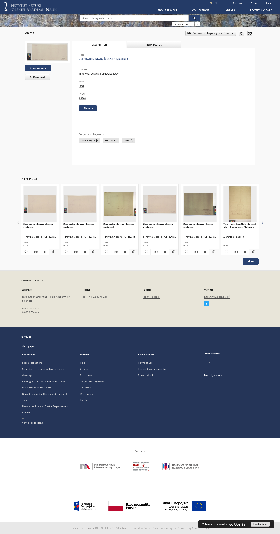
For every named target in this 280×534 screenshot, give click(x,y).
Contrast (238, 2)
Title (82, 362)
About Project (167, 10)
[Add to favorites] (241, 33)
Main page (27, 346)
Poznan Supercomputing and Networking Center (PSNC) (176, 528)
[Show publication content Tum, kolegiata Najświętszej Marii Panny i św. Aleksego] (244, 251)
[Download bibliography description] (35, 251)
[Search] (194, 18)
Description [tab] (99, 44)
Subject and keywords (92, 381)
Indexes (230, 10)
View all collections (32, 422)
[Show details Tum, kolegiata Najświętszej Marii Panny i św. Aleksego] (253, 251)
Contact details (146, 375)
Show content (38, 68)
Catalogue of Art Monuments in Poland (43, 381)
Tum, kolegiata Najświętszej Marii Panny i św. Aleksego (239, 225)
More (251, 261)
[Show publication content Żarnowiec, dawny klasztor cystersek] (44, 251)
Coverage (85, 387)
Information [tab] (154, 44)
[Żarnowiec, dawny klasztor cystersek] (47, 52)
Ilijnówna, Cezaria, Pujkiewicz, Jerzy (99, 73)
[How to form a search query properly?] (197, 24)
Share (254, 3)
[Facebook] (206, 304)
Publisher (85, 400)
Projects (26, 412)
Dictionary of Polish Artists (36, 387)
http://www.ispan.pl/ (217, 296)
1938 (81, 85)
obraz (82, 97)
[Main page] (145, 10)
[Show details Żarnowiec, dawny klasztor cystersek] (53, 251)
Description (86, 393)
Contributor (86, 375)
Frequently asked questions (153, 369)
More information (237, 524)
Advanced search (183, 24)
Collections (200, 10)
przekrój (128, 140)
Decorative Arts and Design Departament (45, 406)
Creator (84, 369)
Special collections (32, 362)
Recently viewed (261, 10)
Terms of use (145, 362)
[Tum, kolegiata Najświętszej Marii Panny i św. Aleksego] (240, 204)
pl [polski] (216, 3)
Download (36, 77)
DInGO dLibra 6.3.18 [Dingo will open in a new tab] (107, 528)
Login (269, 2)
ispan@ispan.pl (152, 296)
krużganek (111, 140)
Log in (206, 362)
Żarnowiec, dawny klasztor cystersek (38, 225)
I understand (260, 524)
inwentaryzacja (89, 140)
